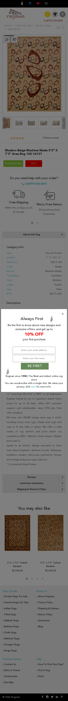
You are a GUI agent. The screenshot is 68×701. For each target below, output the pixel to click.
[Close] (35, 314)
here (33, 387)
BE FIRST (35, 366)
